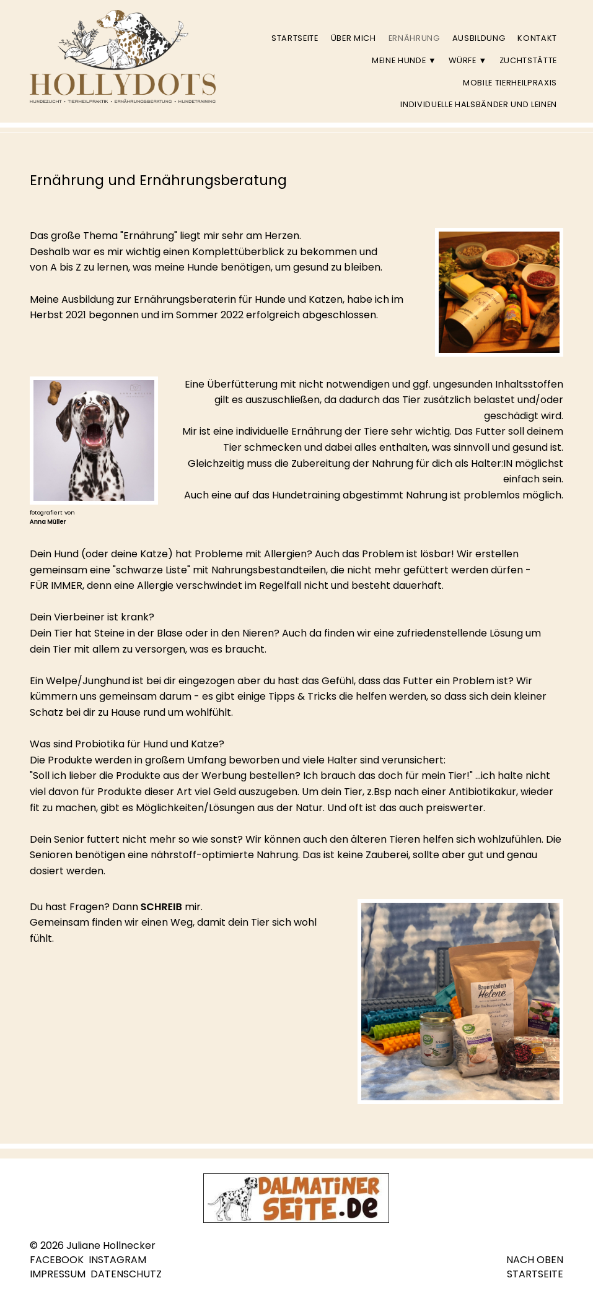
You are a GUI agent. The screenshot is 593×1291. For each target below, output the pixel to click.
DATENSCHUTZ (126, 1274)
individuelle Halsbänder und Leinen (478, 104)
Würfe (467, 61)
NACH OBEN (534, 1260)
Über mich (353, 38)
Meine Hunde (404, 61)
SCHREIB (161, 907)
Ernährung (414, 38)
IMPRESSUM (58, 1274)
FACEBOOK (57, 1260)
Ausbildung (479, 38)
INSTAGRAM (117, 1260)
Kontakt (537, 38)
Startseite (294, 38)
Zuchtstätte (528, 60)
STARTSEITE (535, 1274)
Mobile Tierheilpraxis (510, 82)
